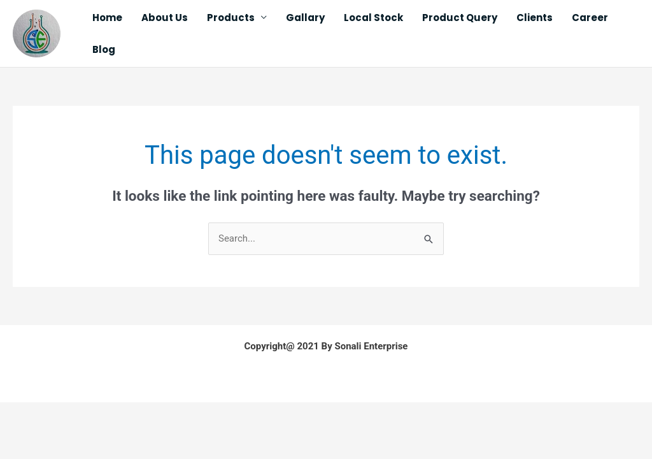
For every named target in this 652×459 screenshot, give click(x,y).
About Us (164, 17)
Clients (534, 17)
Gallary (305, 17)
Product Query (459, 17)
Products (231, 17)
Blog (103, 49)
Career (590, 17)
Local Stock (373, 17)
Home (107, 17)
